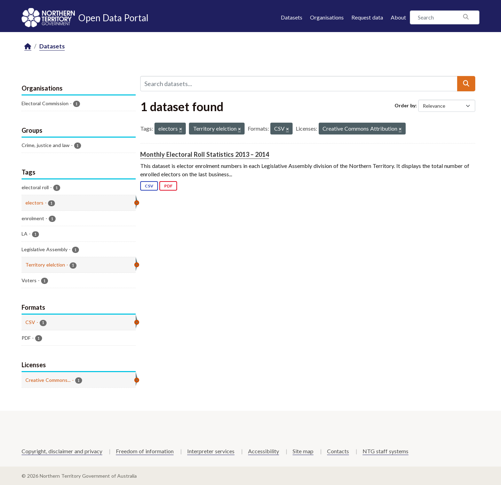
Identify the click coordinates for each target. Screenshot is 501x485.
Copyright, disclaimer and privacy (62, 451)
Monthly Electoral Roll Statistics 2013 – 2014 (204, 154)
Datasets (291, 17)
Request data (367, 17)
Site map (303, 451)
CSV (149, 185)
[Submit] (466, 83)
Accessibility (263, 451)
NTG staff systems (385, 451)
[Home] (27, 47)
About (398, 17)
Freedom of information (145, 451)
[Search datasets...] (299, 83)
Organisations (327, 17)
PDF (168, 185)
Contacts (338, 451)
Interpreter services (210, 451)
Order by (405, 105)
